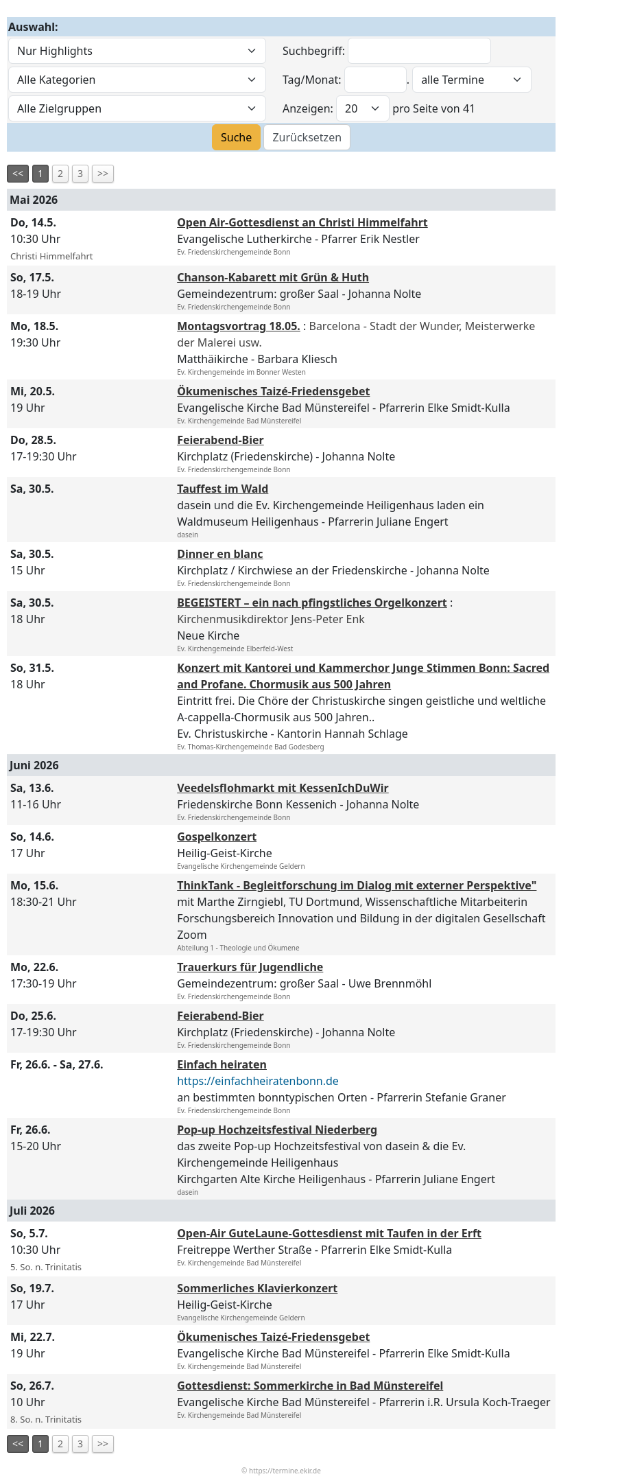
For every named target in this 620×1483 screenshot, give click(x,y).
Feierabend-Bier (220, 439)
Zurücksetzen (307, 137)
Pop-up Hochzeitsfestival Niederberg (277, 1129)
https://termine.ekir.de (285, 1470)
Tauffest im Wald (222, 488)
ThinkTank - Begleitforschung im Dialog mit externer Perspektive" (356, 885)
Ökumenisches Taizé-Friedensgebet (273, 391)
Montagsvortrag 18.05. (238, 326)
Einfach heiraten (222, 1064)
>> (102, 173)
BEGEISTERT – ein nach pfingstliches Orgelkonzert (312, 602)
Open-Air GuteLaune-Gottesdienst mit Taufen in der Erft (329, 1233)
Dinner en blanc (220, 553)
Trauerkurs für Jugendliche (250, 966)
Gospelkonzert (217, 836)
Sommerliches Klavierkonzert (257, 1288)
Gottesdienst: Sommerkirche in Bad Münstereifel (310, 1385)
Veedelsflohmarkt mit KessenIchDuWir (283, 787)
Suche (236, 137)
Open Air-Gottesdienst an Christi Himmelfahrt (302, 222)
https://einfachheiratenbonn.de (258, 1080)
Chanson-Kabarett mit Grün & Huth (273, 277)
